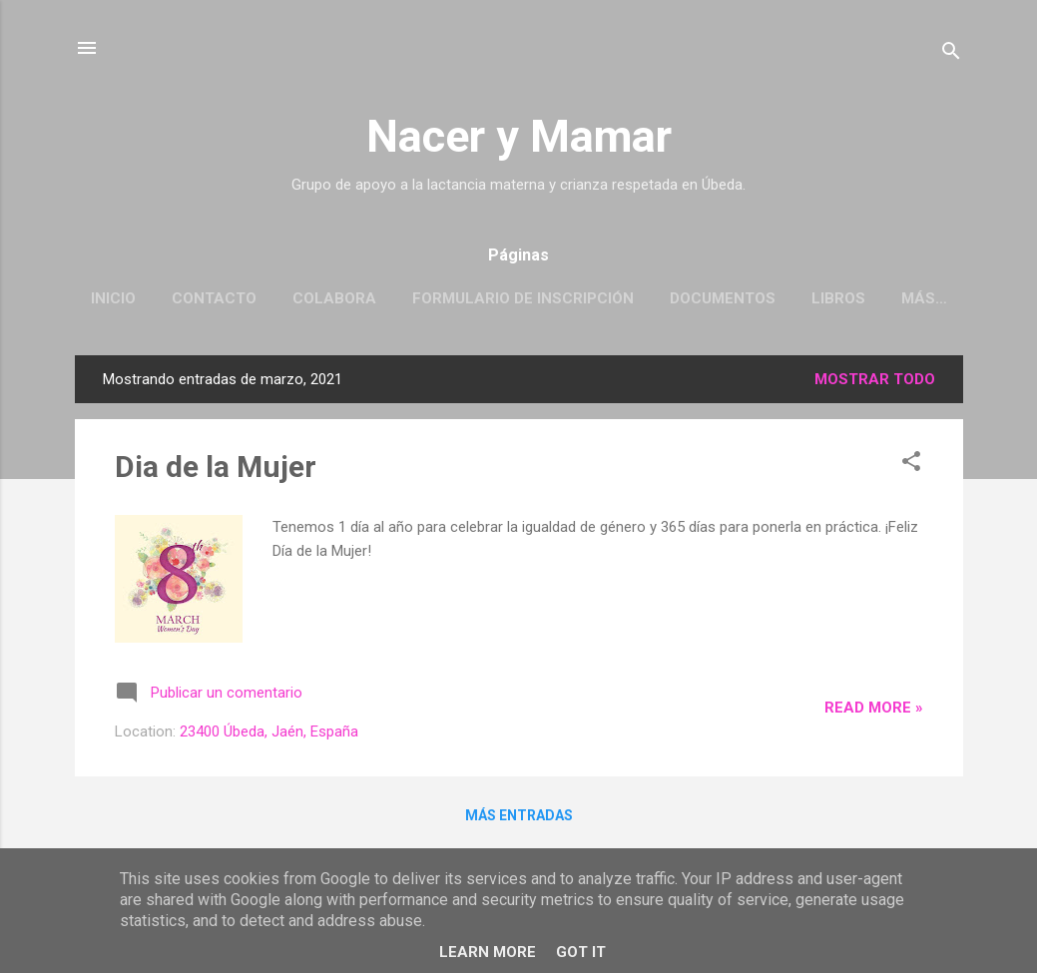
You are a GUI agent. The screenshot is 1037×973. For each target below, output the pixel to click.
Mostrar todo (874, 379)
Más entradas (519, 815)
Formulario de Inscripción (523, 298)
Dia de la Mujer (215, 466)
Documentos (723, 298)
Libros (838, 298)
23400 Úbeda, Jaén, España (269, 731)
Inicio (113, 298)
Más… (924, 298)
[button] (911, 464)
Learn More (487, 952)
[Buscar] (951, 54)
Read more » (873, 708)
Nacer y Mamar (519, 136)
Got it (581, 952)
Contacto (214, 298)
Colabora (334, 298)
